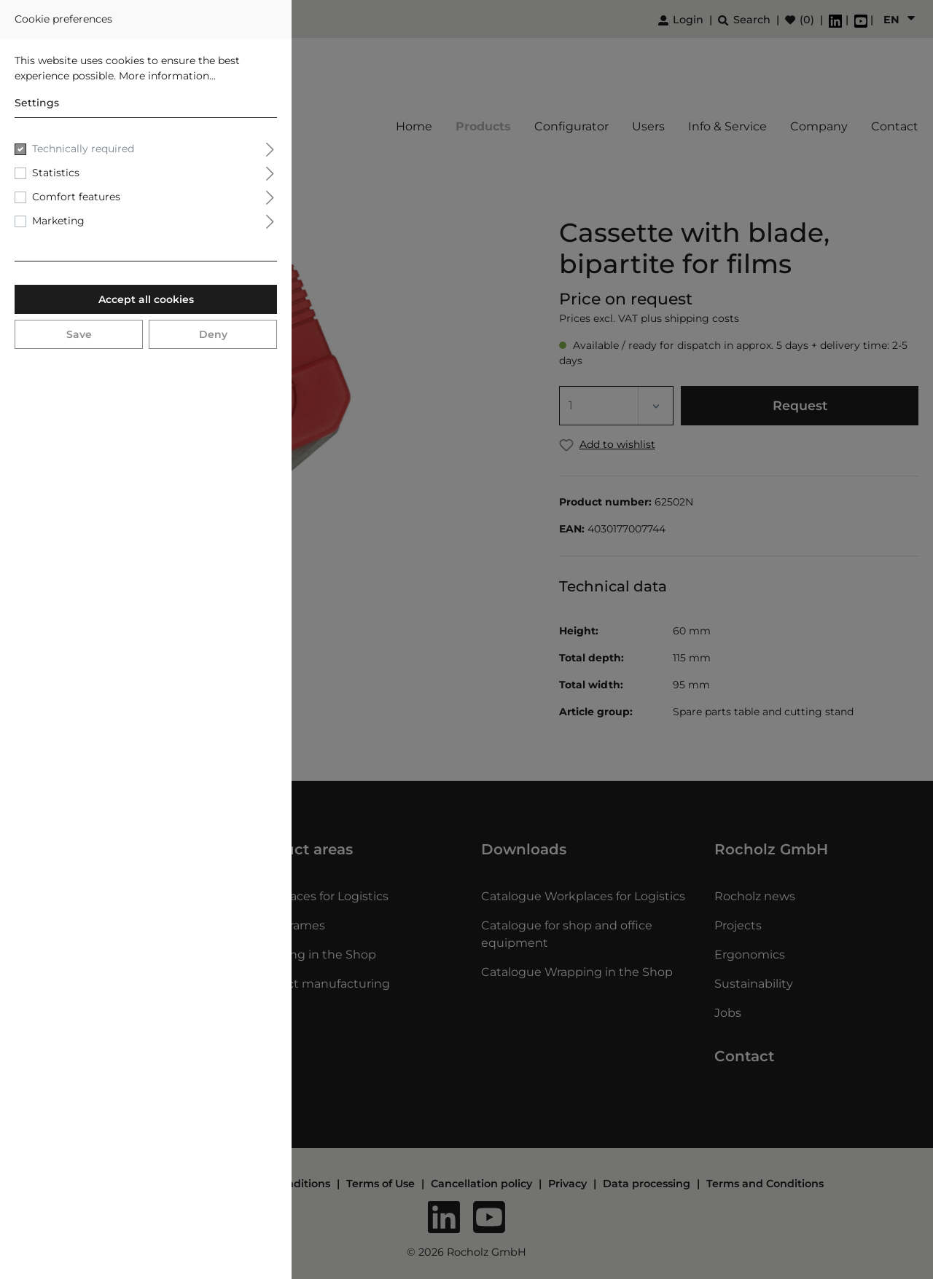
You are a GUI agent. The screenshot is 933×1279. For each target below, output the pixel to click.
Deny (213, 334)
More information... (167, 75)
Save (79, 334)
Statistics (55, 172)
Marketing (58, 220)
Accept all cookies (146, 299)
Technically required (83, 148)
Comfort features (76, 196)
